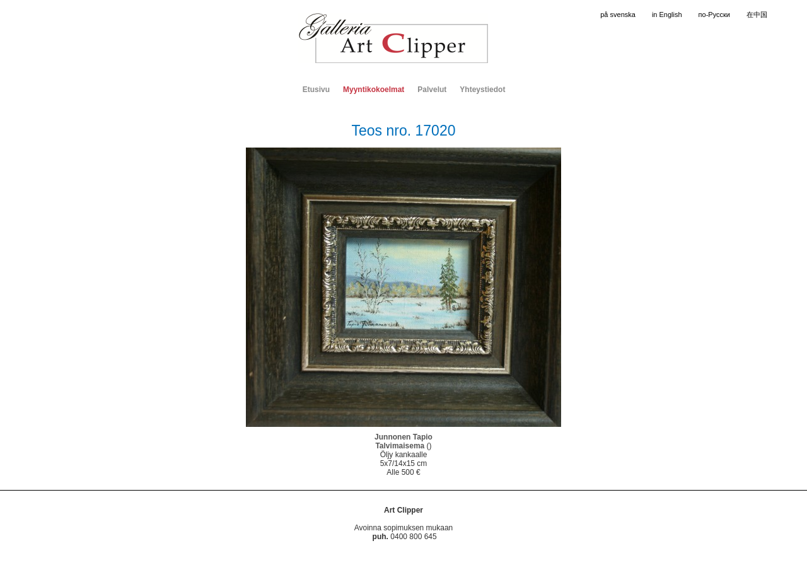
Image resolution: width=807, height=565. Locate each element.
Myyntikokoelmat (373, 89)
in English (667, 14)
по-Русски (714, 14)
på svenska (618, 14)
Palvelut (431, 89)
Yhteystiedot (482, 89)
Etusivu (316, 89)
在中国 (756, 14)
